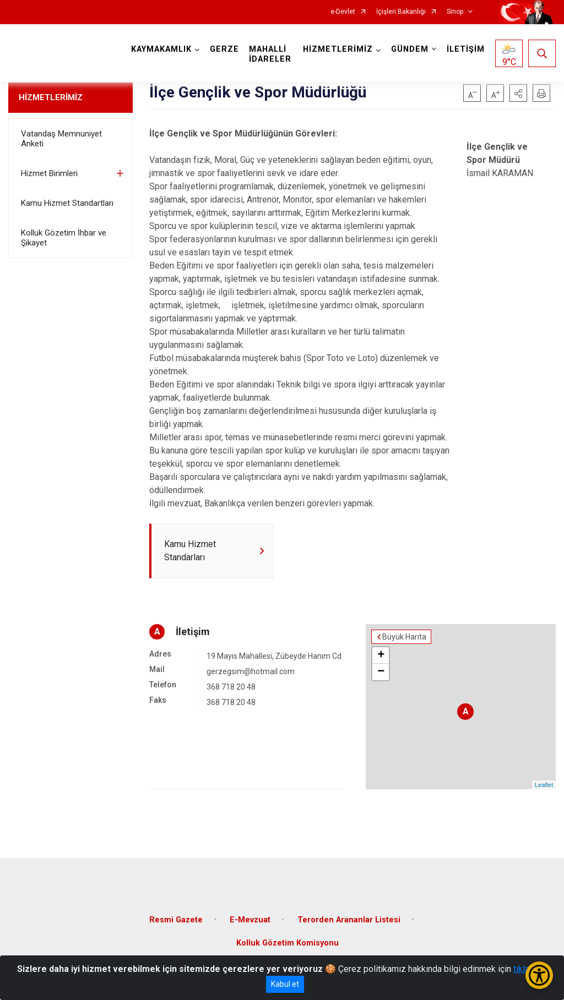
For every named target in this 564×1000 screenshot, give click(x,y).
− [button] (380, 672)
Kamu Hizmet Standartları (67, 203)
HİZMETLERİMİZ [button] (338, 49)
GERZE (224, 49)
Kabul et (285, 984)
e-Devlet (342, 11)
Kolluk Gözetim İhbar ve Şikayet (63, 238)
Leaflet (544, 785)
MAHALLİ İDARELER (270, 54)
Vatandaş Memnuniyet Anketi (61, 139)
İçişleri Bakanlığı (401, 11)
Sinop (455, 11)
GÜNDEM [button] (410, 49)
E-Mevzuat (250, 920)
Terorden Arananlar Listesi (348, 920)
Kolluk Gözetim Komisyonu (287, 943)
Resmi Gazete (176, 920)
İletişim (193, 631)
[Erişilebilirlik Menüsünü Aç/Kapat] (539, 975)
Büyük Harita (404, 636)
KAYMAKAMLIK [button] (161, 49)
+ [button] (380, 655)
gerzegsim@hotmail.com (251, 671)
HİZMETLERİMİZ (51, 97)
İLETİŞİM (466, 49)
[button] (518, 93)
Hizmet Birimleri (49, 173)
